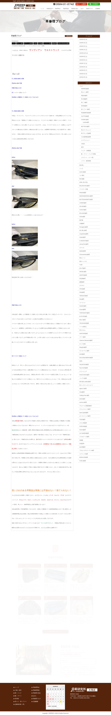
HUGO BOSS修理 (84, 374)
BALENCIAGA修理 (84, 185)
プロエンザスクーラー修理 (86, 450)
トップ (42, 8)
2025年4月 (82, 73)
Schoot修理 (82, 429)
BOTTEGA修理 (85, 126)
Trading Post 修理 (84, 395)
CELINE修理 (82, 206)
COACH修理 (82, 209)
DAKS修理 (82, 399)
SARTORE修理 (83, 333)
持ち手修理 (82, 268)
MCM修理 (82, 354)
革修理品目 (49, 8)
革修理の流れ (74, 8)
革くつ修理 (84, 102)
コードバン (82, 302)
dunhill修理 (82, 447)
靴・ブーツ (18, 696)
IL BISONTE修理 (84, 240)
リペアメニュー (85, 140)
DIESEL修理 (82, 271)
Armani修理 (82, 309)
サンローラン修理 (84, 350)
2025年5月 (82, 70)
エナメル (81, 247)
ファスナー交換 (47, 43)
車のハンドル (83, 261)
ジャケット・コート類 (87, 157)
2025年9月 (82, 56)
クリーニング (83, 371)
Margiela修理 (83, 347)
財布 (82, 147)
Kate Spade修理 (83, 412)
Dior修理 (81, 299)
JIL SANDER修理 (84, 433)
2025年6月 (82, 67)
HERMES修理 (85, 88)
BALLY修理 (82, 319)
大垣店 (35, 43)
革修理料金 (57, 8)
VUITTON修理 (85, 116)
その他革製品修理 (86, 137)
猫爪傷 (81, 220)
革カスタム (82, 330)
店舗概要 (97, 8)
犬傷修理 (81, 223)
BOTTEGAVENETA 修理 (86, 199)
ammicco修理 (83, 402)
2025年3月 (82, 77)
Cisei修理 (82, 392)
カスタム (81, 285)
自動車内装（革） (20, 704)
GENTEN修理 (83, 275)
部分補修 (40, 43)
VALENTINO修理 (84, 364)
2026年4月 (82, 39)
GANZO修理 (82, 306)
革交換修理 (82, 278)
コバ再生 (81, 175)
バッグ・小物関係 (86, 150)
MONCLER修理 (83, 457)
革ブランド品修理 (28, 43)
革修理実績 (66, 8)
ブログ (13, 43)
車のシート (82, 258)
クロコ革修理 (83, 423)
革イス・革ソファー (21, 701)
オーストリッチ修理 (84, 416)
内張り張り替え (83, 182)
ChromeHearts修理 (84, 254)
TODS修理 (82, 419)
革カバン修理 (20, 43)
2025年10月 (82, 53)
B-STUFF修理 (83, 316)
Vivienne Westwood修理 (63, 43)
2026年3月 (82, 42)
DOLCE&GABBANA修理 (86, 357)
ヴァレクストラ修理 (84, 409)
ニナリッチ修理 (83, 454)
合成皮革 (81, 443)
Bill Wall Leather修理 (85, 381)
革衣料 (17, 698)
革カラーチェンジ (86, 130)
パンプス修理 (83, 378)
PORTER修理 (83, 426)
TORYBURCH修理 (84, 313)
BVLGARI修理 (83, 213)
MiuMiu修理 (82, 251)
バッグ (81, 168)
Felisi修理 (82, 292)
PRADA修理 (82, 192)
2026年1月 (82, 49)
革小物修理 (84, 99)
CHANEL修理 (85, 119)
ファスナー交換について (19, 92)
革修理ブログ (89, 8)
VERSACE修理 (83, 295)
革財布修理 (84, 95)
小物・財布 (18, 690)
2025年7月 (82, 63)
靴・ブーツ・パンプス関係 (88, 154)
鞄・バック (18, 693)
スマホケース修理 (84, 436)
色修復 (81, 440)
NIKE (80, 361)
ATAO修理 (82, 289)
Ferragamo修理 (83, 227)
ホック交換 (82, 344)
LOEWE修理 (82, 203)
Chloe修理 (82, 216)
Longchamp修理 (83, 234)
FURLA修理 (82, 460)
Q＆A (82, 8)
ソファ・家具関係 (86, 161)
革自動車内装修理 (86, 112)
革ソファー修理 (85, 109)
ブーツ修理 (82, 337)
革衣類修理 (84, 106)
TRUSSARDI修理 (84, 323)
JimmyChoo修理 (83, 244)
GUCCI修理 (82, 172)
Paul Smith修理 (83, 368)
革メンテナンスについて (86, 385)
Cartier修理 (86, 122)
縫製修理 (54, 43)
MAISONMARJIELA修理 (86, 196)
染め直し (81, 165)
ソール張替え (83, 326)
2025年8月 (82, 60)
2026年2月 (82, 46)
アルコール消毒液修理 (85, 405)
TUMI (80, 264)
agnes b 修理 (83, 388)
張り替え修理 (83, 230)
